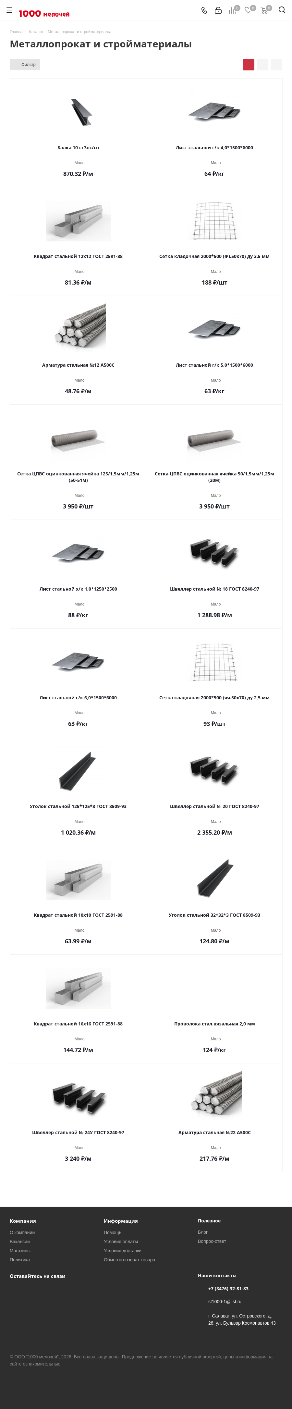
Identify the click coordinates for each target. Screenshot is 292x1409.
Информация (121, 1221)
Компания (23, 1221)
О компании (22, 1232)
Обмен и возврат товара (129, 1259)
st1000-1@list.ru (224, 1301)
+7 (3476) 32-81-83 (228, 1288)
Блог (203, 1232)
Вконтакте (16, 1290)
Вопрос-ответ (212, 1241)
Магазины (20, 1250)
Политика (20, 1259)
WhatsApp (32, 1290)
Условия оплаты (121, 1241)
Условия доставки (122, 1250)
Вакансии (20, 1241)
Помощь (112, 1232)
